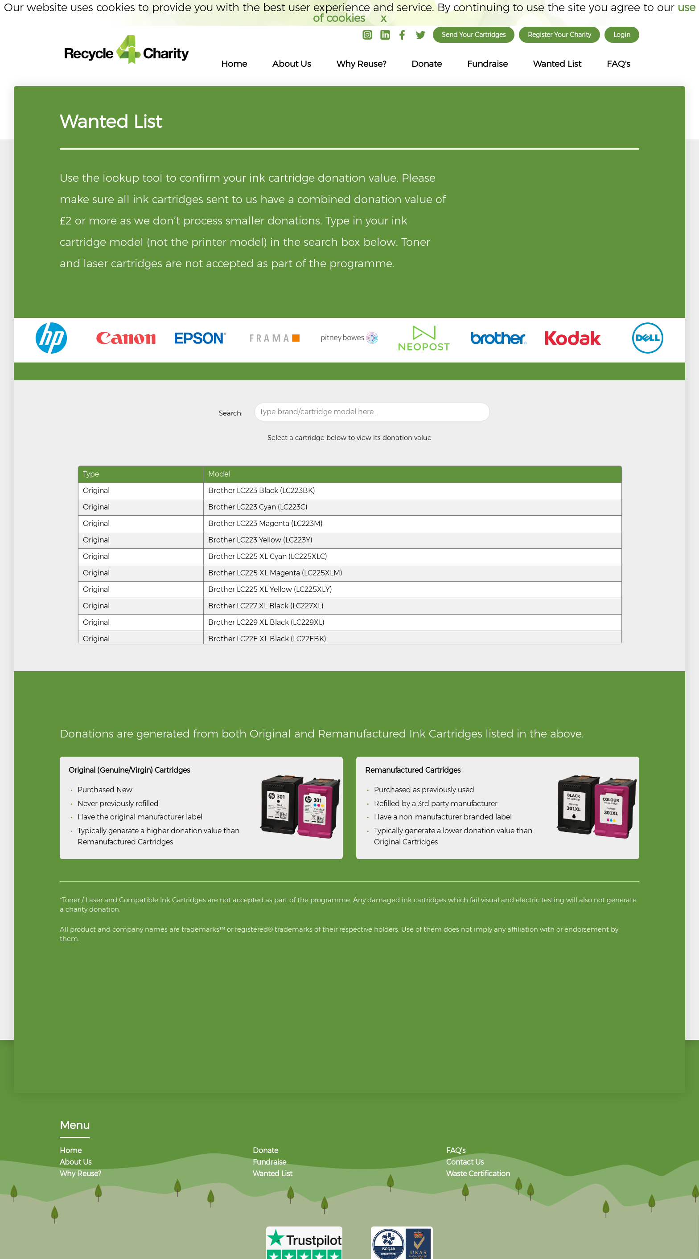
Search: (231, 413)
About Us (291, 64)
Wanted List (557, 64)
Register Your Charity (559, 35)
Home (234, 64)
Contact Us (465, 1162)
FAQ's (618, 64)
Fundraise (487, 64)
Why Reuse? (361, 64)
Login (621, 35)
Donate (426, 64)
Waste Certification (478, 1174)
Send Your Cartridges (474, 35)
